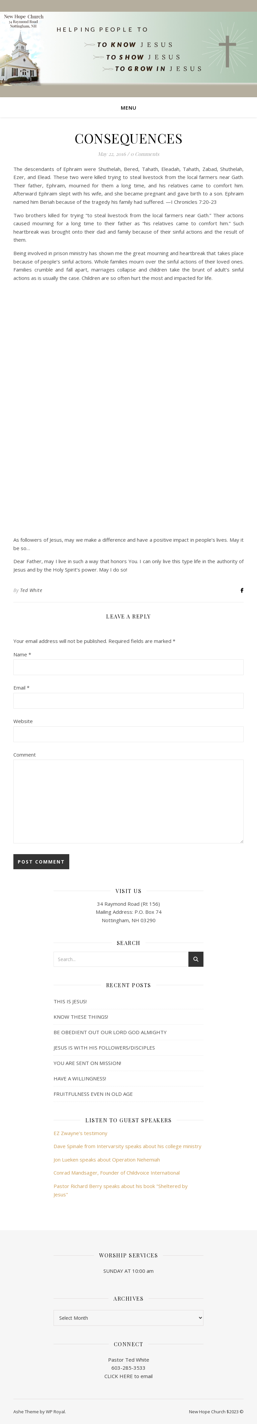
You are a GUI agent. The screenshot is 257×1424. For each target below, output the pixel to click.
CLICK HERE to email (128, 1376)
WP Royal (55, 1412)
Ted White (31, 590)
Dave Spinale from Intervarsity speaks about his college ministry (127, 1146)
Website (23, 721)
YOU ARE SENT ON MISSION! (87, 1063)
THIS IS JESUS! (70, 1001)
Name (22, 654)
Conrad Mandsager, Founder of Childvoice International (117, 1172)
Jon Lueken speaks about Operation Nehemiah (107, 1159)
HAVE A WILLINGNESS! (80, 1078)
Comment (24, 754)
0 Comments (145, 154)
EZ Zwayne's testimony (80, 1133)
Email (21, 687)
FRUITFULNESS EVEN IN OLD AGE (93, 1093)
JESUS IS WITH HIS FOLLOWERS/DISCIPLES (104, 1047)
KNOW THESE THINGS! (81, 1016)
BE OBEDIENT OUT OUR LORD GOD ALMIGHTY (110, 1032)
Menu (129, 107)
